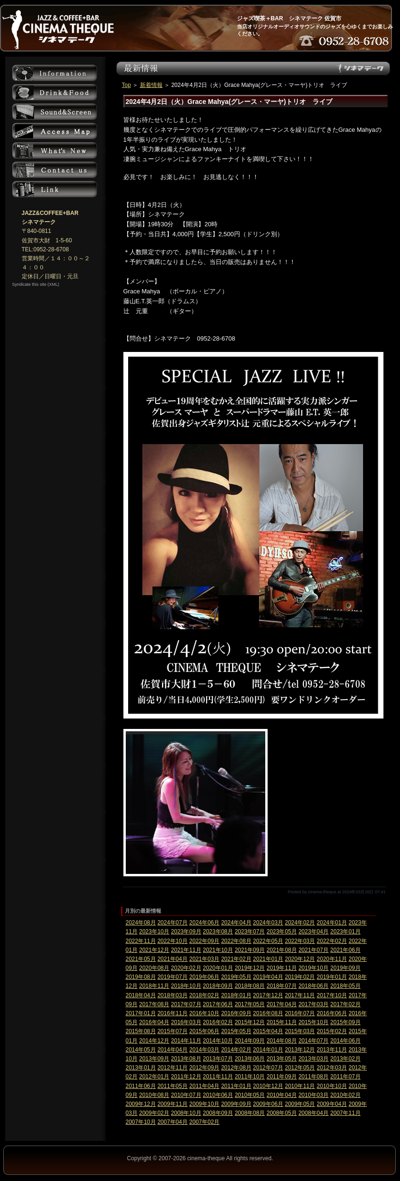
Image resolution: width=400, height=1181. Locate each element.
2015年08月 (141, 1031)
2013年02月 (345, 1058)
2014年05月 (141, 1049)
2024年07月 (172, 922)
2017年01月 (141, 1013)
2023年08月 (218, 931)
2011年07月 (345, 1076)
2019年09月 (345, 968)
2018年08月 (250, 986)
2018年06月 (313, 986)
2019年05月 (236, 977)
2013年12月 (300, 1049)
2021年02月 (236, 959)
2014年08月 (282, 1040)
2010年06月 (218, 1095)
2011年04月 (204, 1086)
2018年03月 (172, 995)
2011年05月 (172, 1086)
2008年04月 (313, 1113)
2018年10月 (186, 986)
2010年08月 (154, 1095)
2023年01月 (345, 931)
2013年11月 (332, 1049)
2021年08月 (282, 950)
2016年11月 (172, 1013)
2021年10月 (218, 950)
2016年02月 (218, 1022)
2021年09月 (250, 950)
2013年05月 (282, 1058)
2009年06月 (268, 1104)
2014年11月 (186, 1040)
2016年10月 (204, 1013)
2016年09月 (236, 1013)
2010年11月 (300, 1086)
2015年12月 (250, 1022)
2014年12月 (154, 1040)
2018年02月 (204, 995)
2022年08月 (236, 941)
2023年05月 (282, 931)
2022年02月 (332, 941)
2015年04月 (268, 1031)
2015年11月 (282, 1022)
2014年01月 (268, 1049)
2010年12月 (268, 1086)
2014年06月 (345, 1040)
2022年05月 (268, 941)
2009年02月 (154, 1113)
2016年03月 (186, 1022)
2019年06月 (204, 977)
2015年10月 (313, 1022)
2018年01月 (236, 995)
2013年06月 (250, 1058)
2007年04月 (172, 1122)
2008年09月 (218, 1113)
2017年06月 (218, 1004)
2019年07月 (172, 977)
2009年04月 (332, 1104)
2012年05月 (300, 1067)
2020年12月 (300, 959)
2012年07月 (268, 1067)
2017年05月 (250, 1004)
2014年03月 (204, 1049)
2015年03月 (300, 1031)
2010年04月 (282, 1095)
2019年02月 (300, 977)
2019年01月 (332, 977)
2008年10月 (186, 1113)
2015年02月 (332, 1031)
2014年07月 (313, 1040)
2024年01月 (332, 922)
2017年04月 (282, 1004)
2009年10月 (204, 1104)
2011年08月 (313, 1076)
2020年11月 (332, 959)
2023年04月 (313, 931)
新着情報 (151, 85)
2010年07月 (186, 1095)
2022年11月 (141, 941)
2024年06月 (204, 922)
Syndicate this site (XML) (36, 284)
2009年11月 (172, 1104)
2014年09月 (250, 1040)
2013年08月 (186, 1058)
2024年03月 (268, 922)
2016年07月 (300, 1013)
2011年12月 (186, 1076)
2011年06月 (141, 1086)
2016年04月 (154, 1022)
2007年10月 (141, 1122)
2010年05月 (250, 1095)
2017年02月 (345, 1004)
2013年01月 (141, 1067)
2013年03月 (313, 1058)
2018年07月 (282, 986)
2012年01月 (154, 1076)
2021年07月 (313, 950)
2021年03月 (204, 959)
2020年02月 (186, 968)
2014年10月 (218, 1040)
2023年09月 (186, 931)
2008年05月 (282, 1113)
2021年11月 (186, 950)
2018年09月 (218, 986)
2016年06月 (332, 1013)
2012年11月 (172, 1067)
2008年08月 (250, 1113)
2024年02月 (300, 922)
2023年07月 (250, 931)
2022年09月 (204, 941)
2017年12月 (268, 995)
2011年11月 (218, 1076)
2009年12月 (141, 1104)
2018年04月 (141, 995)
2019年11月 (282, 968)
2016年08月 (268, 1013)
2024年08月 (141, 922)
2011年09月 (282, 1076)
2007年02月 (204, 1122)
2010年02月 (345, 1095)
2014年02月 (236, 1049)
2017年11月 (300, 995)
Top (126, 85)
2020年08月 (154, 968)
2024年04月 (236, 922)
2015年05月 (236, 1031)
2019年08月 (141, 977)
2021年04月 (172, 959)
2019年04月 (268, 977)
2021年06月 (345, 950)
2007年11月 (345, 1113)
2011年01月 (236, 1086)
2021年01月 (268, 959)
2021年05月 (141, 959)
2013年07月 (218, 1058)
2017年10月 (332, 995)
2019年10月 (313, 968)
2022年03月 (300, 941)
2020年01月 (218, 968)
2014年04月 (172, 1049)
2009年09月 (236, 1104)
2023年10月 (154, 931)
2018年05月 (345, 986)
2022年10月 (172, 941)
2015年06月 (204, 1031)
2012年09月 (204, 1067)
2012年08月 (236, 1067)
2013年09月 (154, 1058)
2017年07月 (186, 1004)
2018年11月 (154, 986)
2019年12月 (250, 968)
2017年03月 (313, 1004)
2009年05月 (300, 1104)
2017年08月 (154, 1004)
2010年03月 (313, 1095)
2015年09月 (345, 1022)
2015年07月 (172, 1031)
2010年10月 (332, 1086)
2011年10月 (250, 1076)
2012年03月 (332, 1067)
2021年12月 (154, 950)
